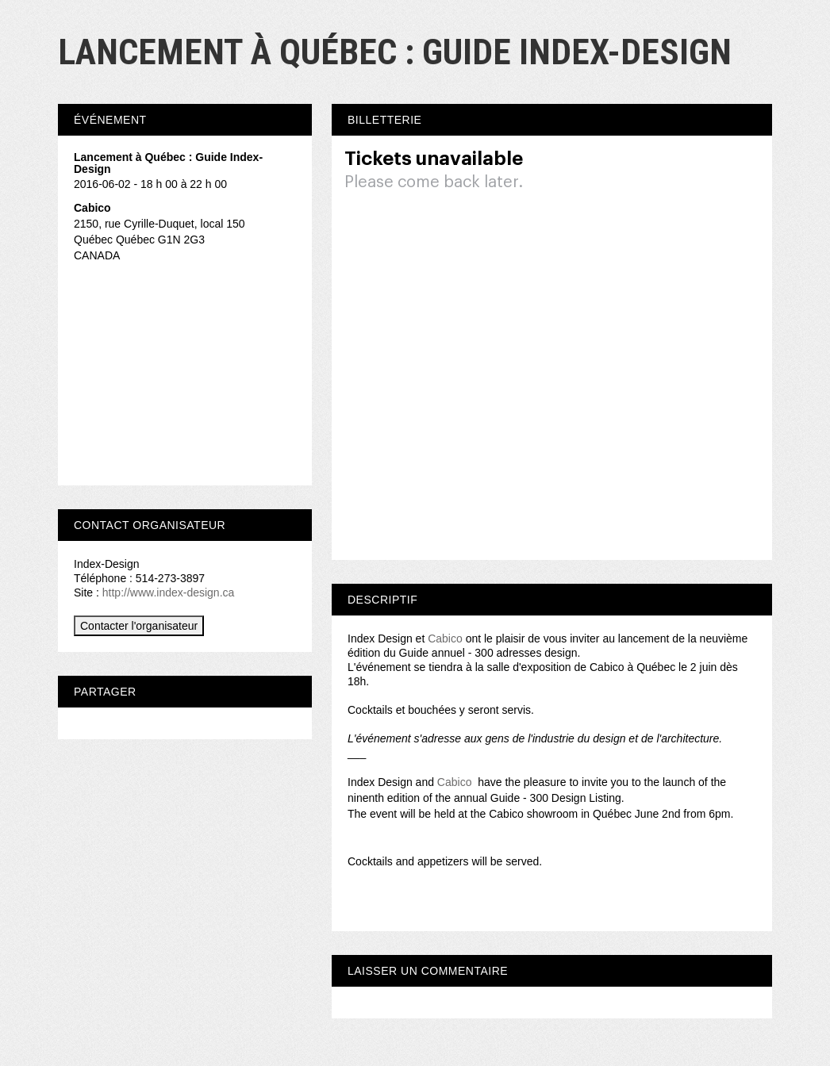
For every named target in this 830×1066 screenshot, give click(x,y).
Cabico (445, 638)
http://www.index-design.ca (168, 592)
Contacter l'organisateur (139, 625)
